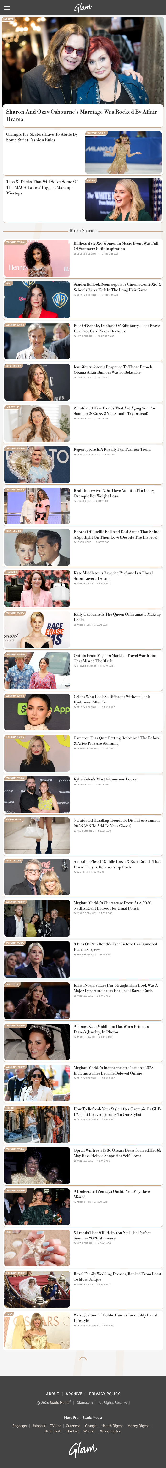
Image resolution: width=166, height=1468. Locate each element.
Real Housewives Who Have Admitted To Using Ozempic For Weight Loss (114, 493)
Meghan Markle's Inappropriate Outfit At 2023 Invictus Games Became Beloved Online (114, 1070)
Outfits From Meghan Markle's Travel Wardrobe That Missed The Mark (115, 658)
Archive (74, 1393)
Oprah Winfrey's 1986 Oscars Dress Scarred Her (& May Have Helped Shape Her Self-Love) (117, 1153)
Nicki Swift (52, 1431)
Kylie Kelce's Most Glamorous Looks (105, 779)
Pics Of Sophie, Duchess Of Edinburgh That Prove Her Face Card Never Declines (117, 328)
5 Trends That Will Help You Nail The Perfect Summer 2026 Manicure (112, 1235)
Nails (8, 1231)
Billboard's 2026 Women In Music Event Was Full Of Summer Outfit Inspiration (116, 246)
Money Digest (138, 1426)
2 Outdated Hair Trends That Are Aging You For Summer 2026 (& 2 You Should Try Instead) (114, 411)
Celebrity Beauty (15, 324)
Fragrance (11, 572)
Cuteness (73, 1426)
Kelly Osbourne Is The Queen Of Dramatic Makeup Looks (117, 617)
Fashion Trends (14, 819)
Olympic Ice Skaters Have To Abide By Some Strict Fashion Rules (42, 137)
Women (89, 1431)
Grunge (91, 1426)
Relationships (13, 366)
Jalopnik (38, 1426)
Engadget (19, 1426)
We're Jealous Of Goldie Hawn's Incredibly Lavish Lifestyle (116, 1318)
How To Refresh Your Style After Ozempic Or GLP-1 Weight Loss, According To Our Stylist (117, 1112)
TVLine (55, 1426)
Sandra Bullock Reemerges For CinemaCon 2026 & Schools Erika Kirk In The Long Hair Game (117, 287)
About (52, 1393)
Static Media (59, 1402)
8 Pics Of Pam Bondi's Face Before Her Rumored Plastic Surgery (115, 947)
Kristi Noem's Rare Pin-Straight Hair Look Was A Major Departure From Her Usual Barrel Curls (116, 988)
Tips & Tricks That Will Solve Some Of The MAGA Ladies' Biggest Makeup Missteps (42, 187)
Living (9, 1314)
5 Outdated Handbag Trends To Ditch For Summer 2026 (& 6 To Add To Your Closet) (117, 823)
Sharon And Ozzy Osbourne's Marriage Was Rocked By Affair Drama (81, 116)
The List (72, 1431)
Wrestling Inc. (111, 1431)
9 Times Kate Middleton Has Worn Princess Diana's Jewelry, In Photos (111, 1029)
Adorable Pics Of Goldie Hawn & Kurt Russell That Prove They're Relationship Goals (117, 864)
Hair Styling (12, 407)
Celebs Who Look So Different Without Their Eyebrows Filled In (112, 699)
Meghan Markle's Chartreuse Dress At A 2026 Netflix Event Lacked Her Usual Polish (113, 906)
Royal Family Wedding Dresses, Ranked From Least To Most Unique (117, 1277)
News (8, 283)
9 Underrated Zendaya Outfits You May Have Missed (112, 1194)
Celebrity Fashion (96, 133)
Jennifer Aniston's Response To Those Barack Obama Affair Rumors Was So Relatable (113, 370)
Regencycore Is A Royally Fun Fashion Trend (112, 449)
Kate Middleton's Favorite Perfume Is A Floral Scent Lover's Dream (113, 576)
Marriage (8, 19)
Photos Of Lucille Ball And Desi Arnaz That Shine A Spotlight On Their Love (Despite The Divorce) (116, 535)
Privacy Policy (104, 1393)
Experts (91, 180)
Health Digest (112, 1426)
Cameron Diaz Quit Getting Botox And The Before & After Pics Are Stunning (117, 741)
